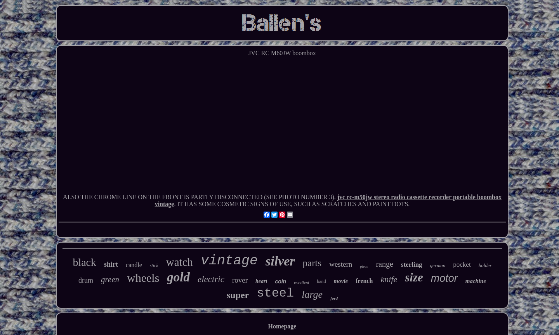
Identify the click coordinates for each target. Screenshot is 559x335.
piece (364, 266)
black (84, 262)
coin (280, 281)
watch (179, 262)
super (238, 295)
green (110, 279)
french (364, 281)
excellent (301, 282)
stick (154, 265)
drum (85, 280)
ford (334, 298)
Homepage (282, 326)
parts (312, 263)
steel (275, 293)
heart (261, 281)
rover (240, 280)
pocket (461, 264)
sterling (411, 264)
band (321, 281)
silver (280, 261)
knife (388, 279)
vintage (229, 261)
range (384, 264)
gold (178, 277)
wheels (143, 277)
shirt (111, 264)
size (414, 277)
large (312, 294)
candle (134, 265)
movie (341, 281)
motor (444, 278)
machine (475, 281)
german (438, 265)
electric (211, 279)
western (340, 264)
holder (485, 265)
